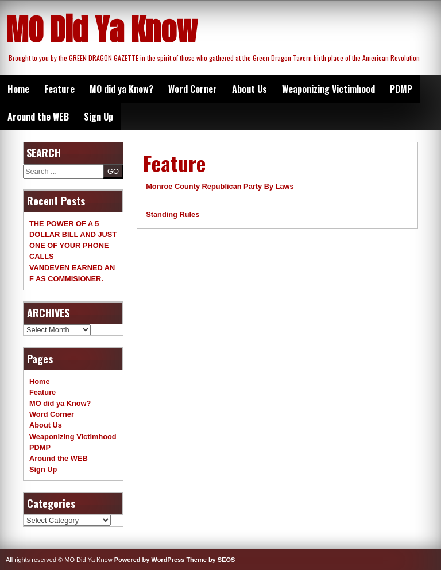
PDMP (401, 89)
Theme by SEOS (210, 559)
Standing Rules (172, 214)
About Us (249, 89)
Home (18, 89)
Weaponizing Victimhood (328, 89)
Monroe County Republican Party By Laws (219, 186)
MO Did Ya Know (102, 29)
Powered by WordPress (149, 559)
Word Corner (192, 89)
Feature (59, 89)
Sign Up (98, 116)
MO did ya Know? (121, 89)
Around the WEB (38, 116)
